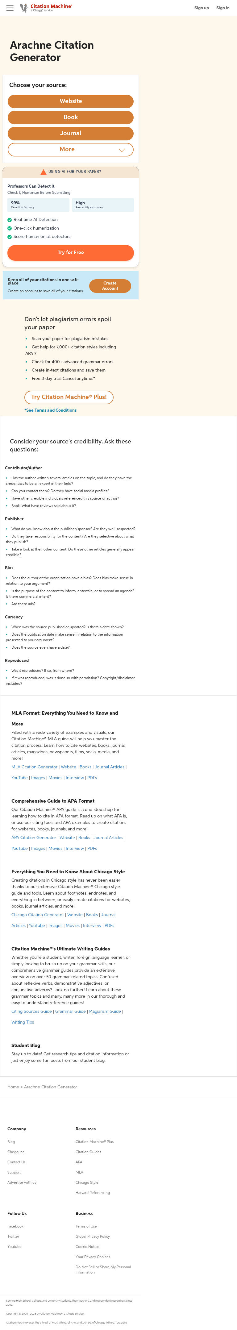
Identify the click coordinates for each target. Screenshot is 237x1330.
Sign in (223, 8)
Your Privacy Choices (93, 1257)
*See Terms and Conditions (50, 410)
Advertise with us (21, 1183)
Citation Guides (88, 1152)
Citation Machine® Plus (95, 1142)
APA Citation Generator (33, 838)
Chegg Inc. (16, 1152)
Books (85, 767)
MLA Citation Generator (34, 767)
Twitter (13, 1237)
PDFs (92, 778)
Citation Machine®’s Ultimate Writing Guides (60, 949)
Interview (75, 778)
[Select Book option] (71, 117)
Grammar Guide (70, 1011)
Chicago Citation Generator (37, 915)
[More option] (71, 149)
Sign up (201, 8)
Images (38, 778)
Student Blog (25, 1045)
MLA (79, 1172)
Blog (11, 1142)
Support (14, 1172)
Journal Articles (109, 767)
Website (68, 767)
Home (13, 1087)
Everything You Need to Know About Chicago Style (68, 872)
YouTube (19, 778)
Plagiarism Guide (105, 1011)
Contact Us (16, 1162)
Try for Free (71, 252)
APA (79, 1162)
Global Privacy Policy (93, 1237)
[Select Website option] (71, 101)
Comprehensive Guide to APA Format (52, 801)
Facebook (15, 1226)
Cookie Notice (87, 1247)
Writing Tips (22, 1022)
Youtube (14, 1247)
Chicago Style (87, 1183)
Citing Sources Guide (31, 1011)
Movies (55, 778)
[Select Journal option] (71, 133)
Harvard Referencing (93, 1193)
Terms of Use (86, 1226)
